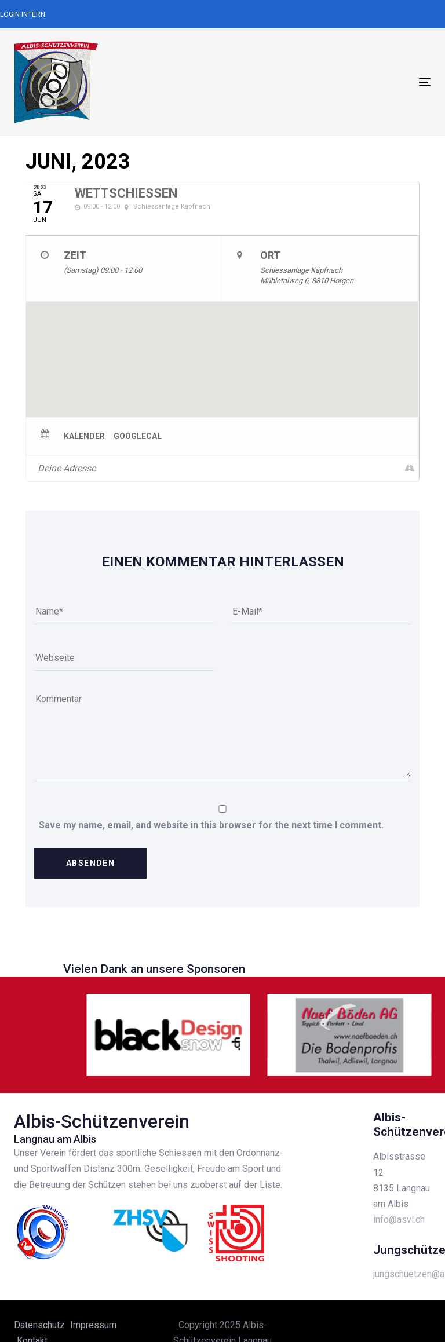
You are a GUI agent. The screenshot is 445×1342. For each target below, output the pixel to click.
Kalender (84, 436)
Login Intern (22, 14)
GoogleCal (138, 436)
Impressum (93, 1324)
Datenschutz (39, 1324)
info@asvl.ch (399, 1219)
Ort (270, 255)
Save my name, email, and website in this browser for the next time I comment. (211, 825)
